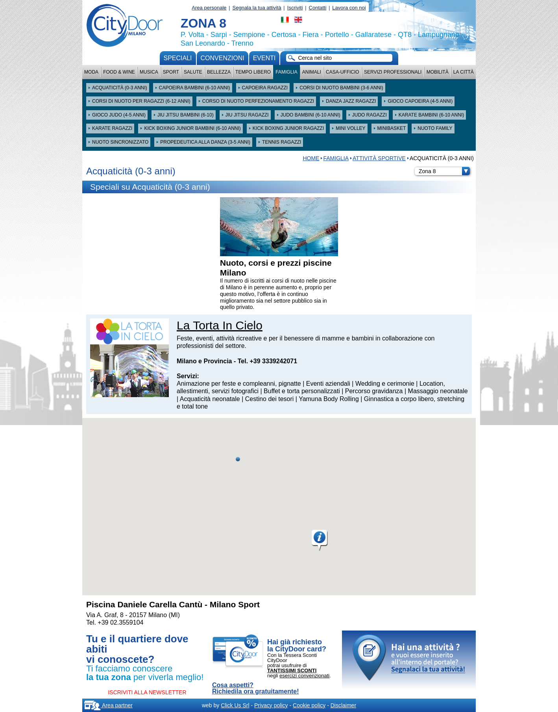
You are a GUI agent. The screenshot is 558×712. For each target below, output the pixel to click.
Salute (193, 72)
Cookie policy (309, 705)
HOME (311, 158)
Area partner (108, 705)
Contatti (318, 8)
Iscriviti (295, 8)
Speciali (178, 58)
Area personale (209, 8)
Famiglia (286, 72)
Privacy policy (271, 705)
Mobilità (438, 72)
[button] (320, 541)
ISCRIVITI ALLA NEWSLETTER (147, 692)
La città (463, 72)
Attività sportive (379, 158)
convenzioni (222, 58)
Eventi (264, 58)
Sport (171, 72)
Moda (91, 72)
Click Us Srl (235, 705)
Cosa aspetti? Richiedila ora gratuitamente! (255, 688)
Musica (149, 72)
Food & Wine (119, 72)
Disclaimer (343, 705)
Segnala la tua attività (257, 8)
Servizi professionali (392, 72)
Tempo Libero (253, 72)
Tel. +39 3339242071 (267, 361)
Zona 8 (444, 171)
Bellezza (219, 72)
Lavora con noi (349, 8)
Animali (311, 72)
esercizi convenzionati (304, 676)
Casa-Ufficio (342, 72)
